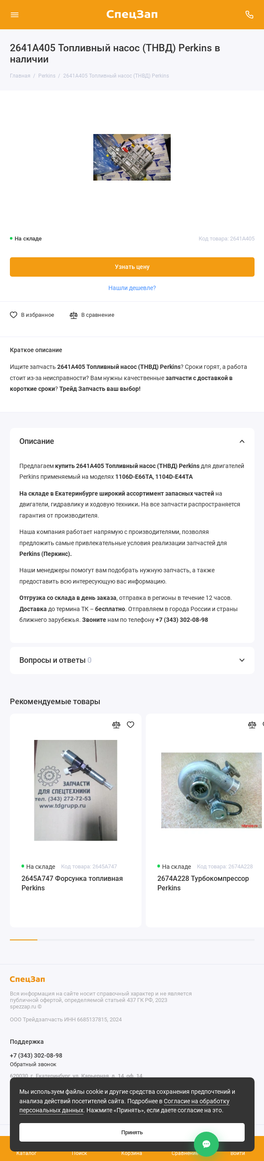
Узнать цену (132, 267)
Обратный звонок (33, 1064)
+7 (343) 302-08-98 (36, 1055)
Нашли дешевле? (132, 287)
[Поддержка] (249, 14)
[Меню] (14, 14)
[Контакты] (206, 1144)
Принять (132, 1132)
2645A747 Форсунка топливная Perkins (72, 883)
